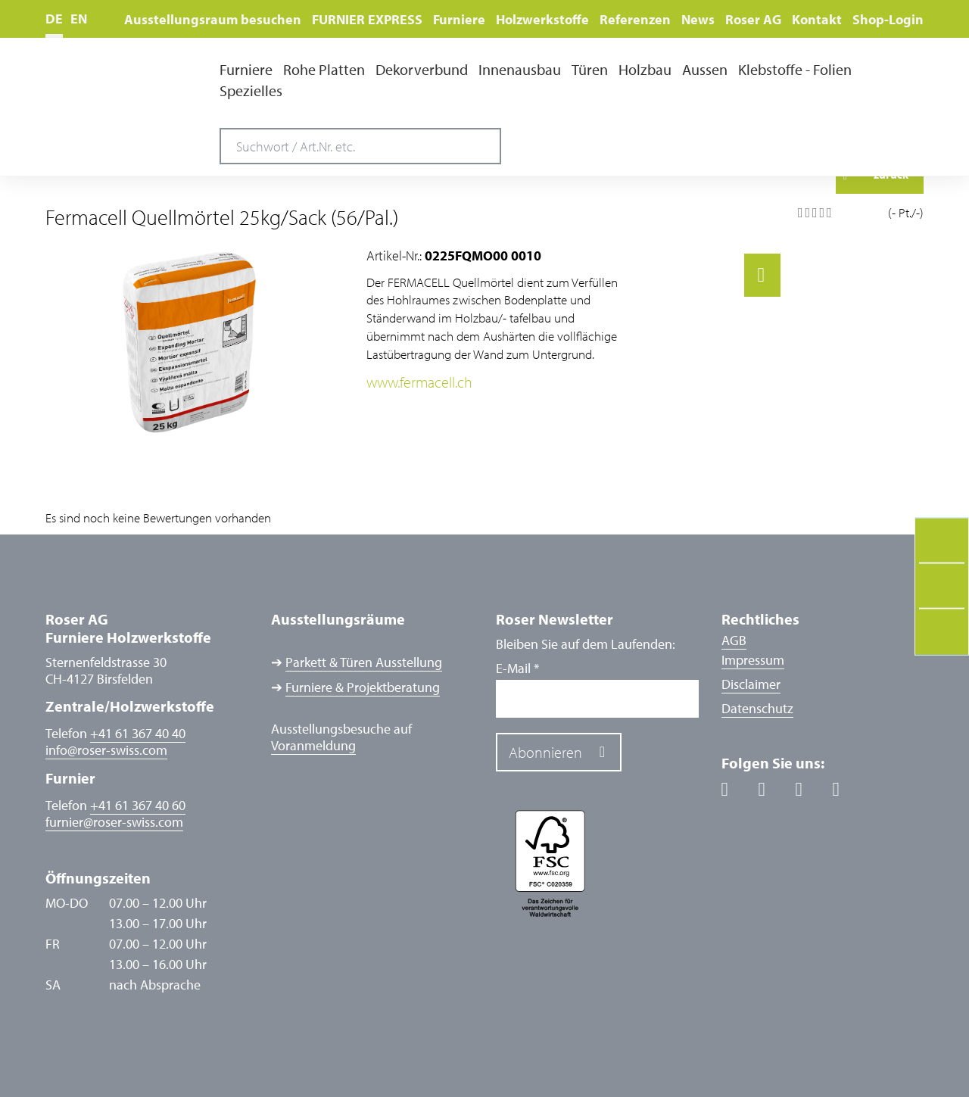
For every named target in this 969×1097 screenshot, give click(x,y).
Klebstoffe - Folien (795, 70)
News (698, 19)
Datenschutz (757, 708)
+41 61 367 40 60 (137, 805)
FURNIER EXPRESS (367, 19)
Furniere (459, 19)
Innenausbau (519, 70)
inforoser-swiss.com (106, 750)
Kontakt (817, 19)
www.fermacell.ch (419, 381)
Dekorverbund (421, 70)
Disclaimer (750, 684)
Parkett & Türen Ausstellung (363, 662)
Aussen (705, 70)
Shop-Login (888, 19)
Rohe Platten (324, 70)
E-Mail (517, 668)
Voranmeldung (313, 745)
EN (78, 18)
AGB (733, 640)
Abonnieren (545, 752)
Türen (590, 70)
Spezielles (251, 91)
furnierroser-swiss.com (114, 822)
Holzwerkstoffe (542, 19)
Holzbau (644, 70)
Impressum (752, 659)
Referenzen (635, 19)
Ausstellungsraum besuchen (212, 19)
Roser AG (753, 19)
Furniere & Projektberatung (362, 687)
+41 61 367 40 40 (137, 733)
